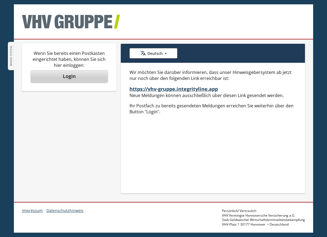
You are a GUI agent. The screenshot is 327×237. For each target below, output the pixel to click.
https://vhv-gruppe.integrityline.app (173, 89)
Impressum (32, 210)
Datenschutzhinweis (65, 210)
